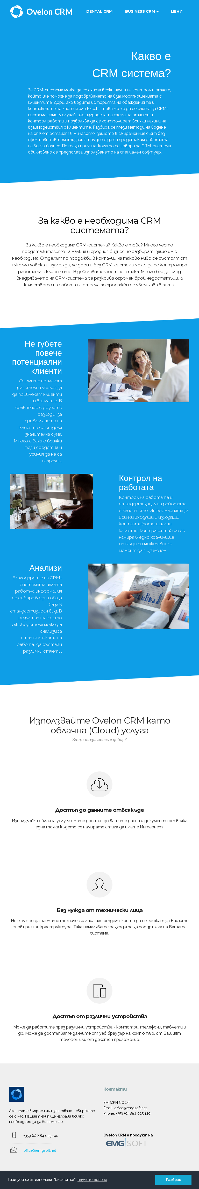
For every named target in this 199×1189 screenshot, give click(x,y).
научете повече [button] (92, 1179)
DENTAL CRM (99, 11)
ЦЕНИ (177, 11)
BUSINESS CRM (140, 11)
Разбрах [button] (173, 1180)
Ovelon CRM (49, 11)
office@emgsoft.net (40, 1150)
